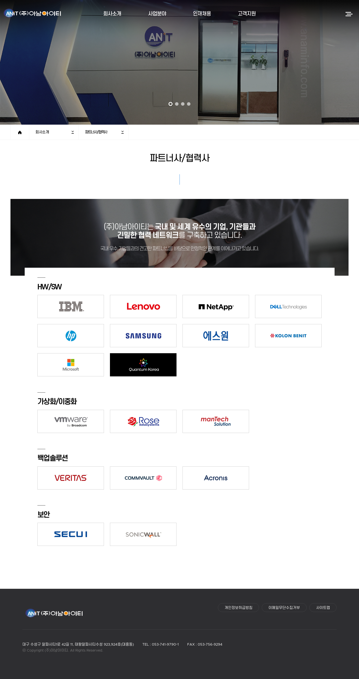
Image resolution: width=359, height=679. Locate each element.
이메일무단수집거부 (284, 608)
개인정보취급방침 (239, 608)
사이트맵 (323, 608)
